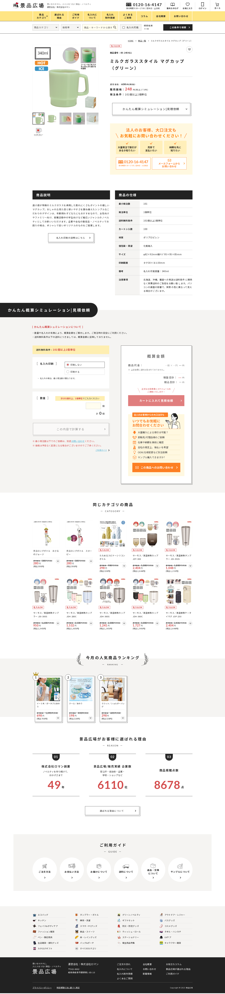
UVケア (165, 937)
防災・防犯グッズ (128, 926)
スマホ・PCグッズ (86, 926)
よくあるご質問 (124, 978)
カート (217, 8)
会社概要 (147, 964)
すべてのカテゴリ (85, 948)
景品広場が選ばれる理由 (178, 969)
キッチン (39, 920)
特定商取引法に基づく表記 (68, 988)
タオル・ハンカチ (170, 931)
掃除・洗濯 (82, 920)
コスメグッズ (168, 926)
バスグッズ (167, 920)
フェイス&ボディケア (45, 926)
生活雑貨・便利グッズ (46, 943)
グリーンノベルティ (129, 915)
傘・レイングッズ (86, 937)
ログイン (203, 8)
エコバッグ (40, 915)
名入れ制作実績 (124, 973)
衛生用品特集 (126, 943)
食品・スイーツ (85, 931)
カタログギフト (42, 948)
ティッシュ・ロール (129, 931)
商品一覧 (142, 40)
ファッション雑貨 (43, 931)
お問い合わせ (78, 441)
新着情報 (147, 973)
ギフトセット (126, 920)
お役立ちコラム (174, 964)
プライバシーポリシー (42, 988)
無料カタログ (172, 8)
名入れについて (124, 969)
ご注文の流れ (123, 964)
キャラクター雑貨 (170, 943)
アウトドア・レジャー (172, 915)
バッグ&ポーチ (84, 943)
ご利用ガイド (101, 450)
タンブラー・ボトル (87, 915)
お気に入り (187, 8)
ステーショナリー (128, 937)
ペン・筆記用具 (42, 937)
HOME (130, 40)
